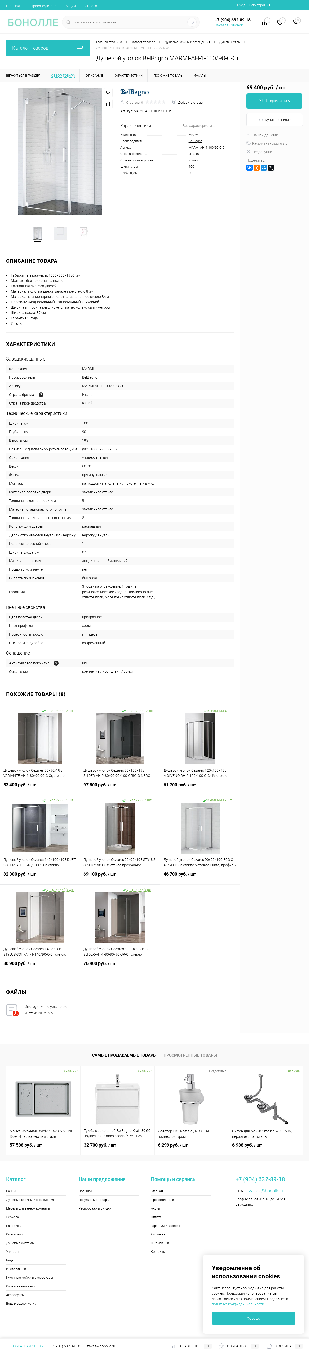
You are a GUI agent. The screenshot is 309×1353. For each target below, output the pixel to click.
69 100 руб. (120, 878)
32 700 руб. (100, 1145)
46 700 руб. (200, 878)
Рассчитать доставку (266, 143)
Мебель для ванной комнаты (28, 1209)
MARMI (194, 135)
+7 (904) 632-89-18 (65, 1346)
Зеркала (12, 1217)
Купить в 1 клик (275, 120)
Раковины (13, 1226)
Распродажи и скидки (95, 1209)
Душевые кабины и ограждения (30, 1200)
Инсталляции (16, 1269)
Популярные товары (94, 1200)
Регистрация (259, 5)
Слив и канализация (21, 1287)
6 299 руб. (173, 1145)
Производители (43, 6)
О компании (160, 1243)
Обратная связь (24, 1346)
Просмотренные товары (190, 1055)
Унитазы (12, 1252)
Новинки (85, 1191)
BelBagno (195, 141)
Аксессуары (15, 1295)
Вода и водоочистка (21, 1304)
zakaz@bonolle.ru (266, 1191)
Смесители (14, 1235)
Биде (9, 1261)
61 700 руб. (200, 788)
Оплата (91, 6)
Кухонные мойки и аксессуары (29, 1278)
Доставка (158, 1235)
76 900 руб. (120, 967)
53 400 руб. (40, 788)
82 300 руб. (40, 878)
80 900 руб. (40, 967)
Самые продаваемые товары (124, 1055)
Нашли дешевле (262, 135)
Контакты (158, 1252)
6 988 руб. (247, 1145)
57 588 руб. (26, 1145)
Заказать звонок (229, 25)
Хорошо (253, 1318)
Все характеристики (199, 126)
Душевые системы (20, 1243)
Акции (71, 6)
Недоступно (259, 152)
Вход (241, 5)
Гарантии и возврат (165, 1226)
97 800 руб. (120, 788)
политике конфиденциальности (238, 1304)
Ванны (11, 1191)
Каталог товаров (48, 48)
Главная (13, 6)
